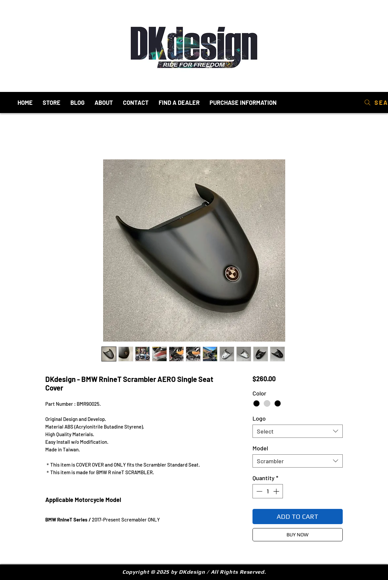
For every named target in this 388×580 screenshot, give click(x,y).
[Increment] (277, 491)
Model (260, 448)
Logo (259, 418)
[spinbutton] (268, 491)
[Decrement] (258, 491)
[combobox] (297, 431)
